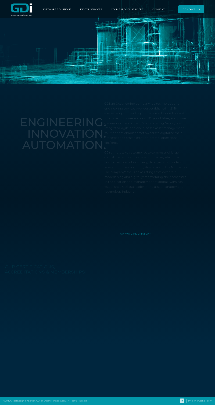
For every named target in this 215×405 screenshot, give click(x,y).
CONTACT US (191, 9)
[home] (21, 9)
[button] (59, 9)
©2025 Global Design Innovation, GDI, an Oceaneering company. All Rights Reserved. (45, 400)
